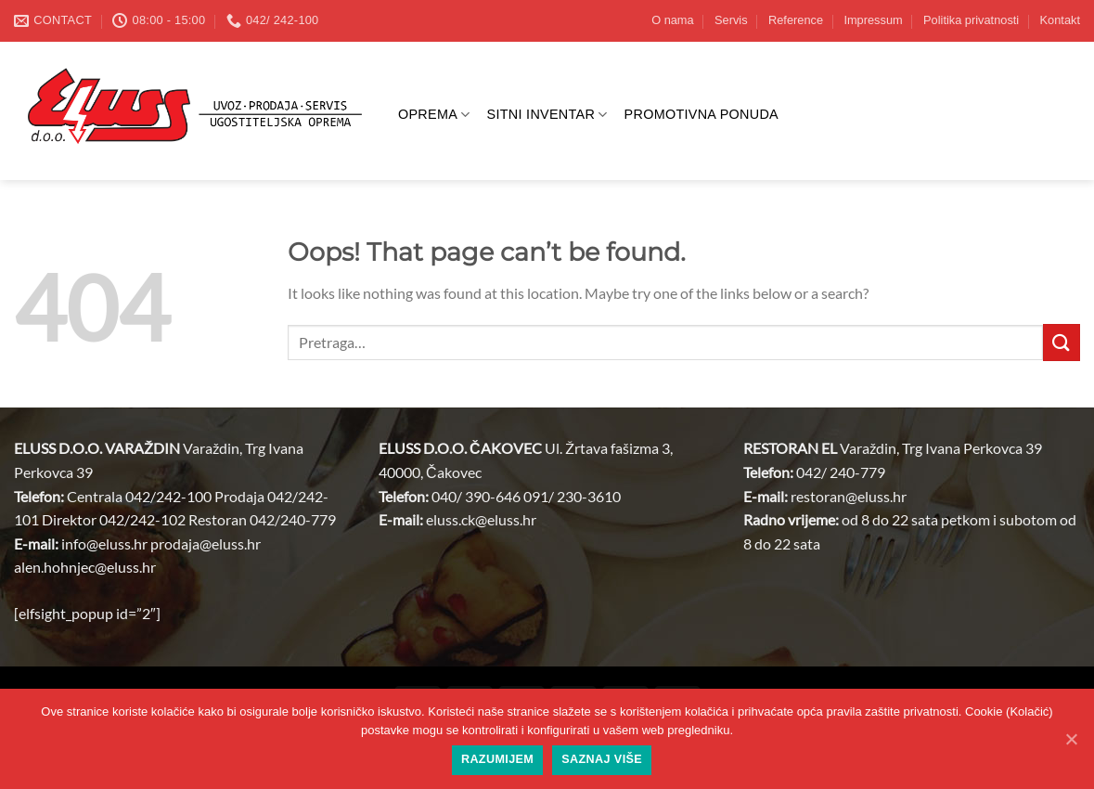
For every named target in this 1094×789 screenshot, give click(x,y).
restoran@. (849, 496)
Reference (795, 20)
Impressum (872, 20)
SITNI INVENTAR (547, 114)
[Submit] (1061, 342)
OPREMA (434, 114)
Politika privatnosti (971, 20)
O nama (672, 20)
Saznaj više (601, 759)
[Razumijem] (1071, 739)
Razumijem (497, 759)
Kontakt (1060, 20)
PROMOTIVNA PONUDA (701, 114)
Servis (731, 20)
